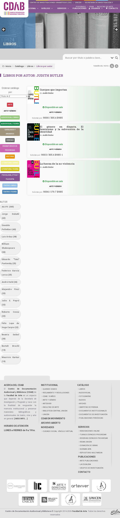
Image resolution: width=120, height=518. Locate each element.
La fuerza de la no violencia (57, 163)
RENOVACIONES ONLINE (90, 431)
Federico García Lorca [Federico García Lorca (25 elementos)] (10, 272)
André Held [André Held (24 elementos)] (9, 282)
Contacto (113, 8)
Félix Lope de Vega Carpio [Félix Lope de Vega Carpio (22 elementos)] (10, 325)
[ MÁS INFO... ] (20, 419)
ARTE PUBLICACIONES (89, 461)
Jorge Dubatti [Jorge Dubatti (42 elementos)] (10, 216)
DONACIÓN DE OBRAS (89, 445)
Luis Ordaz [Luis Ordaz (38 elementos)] (9, 236)
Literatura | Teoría (10, 169)
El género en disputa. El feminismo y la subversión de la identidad (61, 129)
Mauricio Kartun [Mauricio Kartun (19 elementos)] (10, 359)
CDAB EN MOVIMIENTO (53, 418)
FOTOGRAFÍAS (85, 396)
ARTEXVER (47, 404)
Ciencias (10, 140)
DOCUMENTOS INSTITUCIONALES (93, 411)
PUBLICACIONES (87, 456)
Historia (10, 156)
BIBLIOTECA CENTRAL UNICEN (55, 411)
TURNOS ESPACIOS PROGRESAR (93, 435)
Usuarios (97, 8)
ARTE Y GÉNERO (49, 400)
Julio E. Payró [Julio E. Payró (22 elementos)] (10, 302)
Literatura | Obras (10, 163)
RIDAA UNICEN (86, 442)
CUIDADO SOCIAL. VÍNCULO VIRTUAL (58, 431)
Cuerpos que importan (53, 89)
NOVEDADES (47, 427)
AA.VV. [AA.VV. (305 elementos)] (8, 207)
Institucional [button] (31, 8)
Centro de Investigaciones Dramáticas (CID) (51, 3)
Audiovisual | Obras (10, 117)
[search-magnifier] (116, 58)
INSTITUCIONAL (49, 385)
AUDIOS (82, 400)
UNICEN (78, 3)
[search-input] (87, 58)
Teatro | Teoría (10, 192)
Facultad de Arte (14, 395)
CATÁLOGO (83, 385)
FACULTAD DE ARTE (51, 407)
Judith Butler (48, 93)
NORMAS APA (85, 449)
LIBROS (82, 389)
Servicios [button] (63, 8)
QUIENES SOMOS (50, 389)
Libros (30, 66)
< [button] (4, 29)
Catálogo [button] (47, 8)
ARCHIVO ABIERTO (50, 423)
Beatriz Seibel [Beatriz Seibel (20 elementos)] (10, 336)
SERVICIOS (83, 427)
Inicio (8, 66)
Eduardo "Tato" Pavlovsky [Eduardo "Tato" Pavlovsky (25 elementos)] (10, 261)
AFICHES (82, 404)
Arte (10, 105)
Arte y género (10, 111)
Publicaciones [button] (79, 10)
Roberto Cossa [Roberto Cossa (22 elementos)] (10, 314)
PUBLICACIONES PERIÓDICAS (91, 418)
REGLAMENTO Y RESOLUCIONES (56, 393)
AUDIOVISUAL (85, 393)
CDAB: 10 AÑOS (49, 396)
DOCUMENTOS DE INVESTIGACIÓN (93, 414)
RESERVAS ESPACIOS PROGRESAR (94, 438)
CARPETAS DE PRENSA (88, 407)
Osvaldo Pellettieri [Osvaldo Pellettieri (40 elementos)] (9, 227)
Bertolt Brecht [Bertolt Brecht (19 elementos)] (10, 348)
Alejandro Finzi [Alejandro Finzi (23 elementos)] (10, 291)
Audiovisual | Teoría (10, 124)
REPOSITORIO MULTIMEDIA (91, 453)
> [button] (116, 29)
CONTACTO (84, 472)
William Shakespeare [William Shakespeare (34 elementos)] (8, 248)
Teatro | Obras (10, 185)
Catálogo (19, 66)
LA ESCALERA (85, 464)
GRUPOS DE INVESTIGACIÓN (91, 468)
